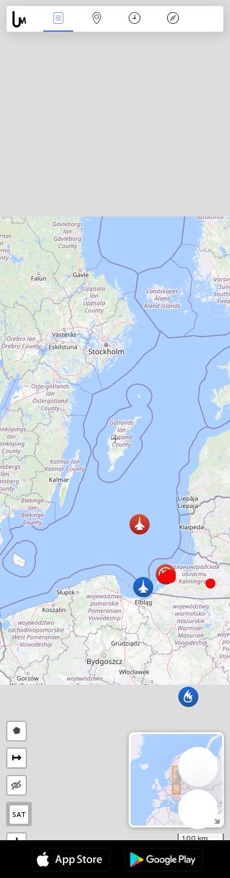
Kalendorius (134, 19)
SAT (19, 814)
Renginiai (58, 19)
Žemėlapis (96, 19)
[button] (171, 578)
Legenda (173, 19)
